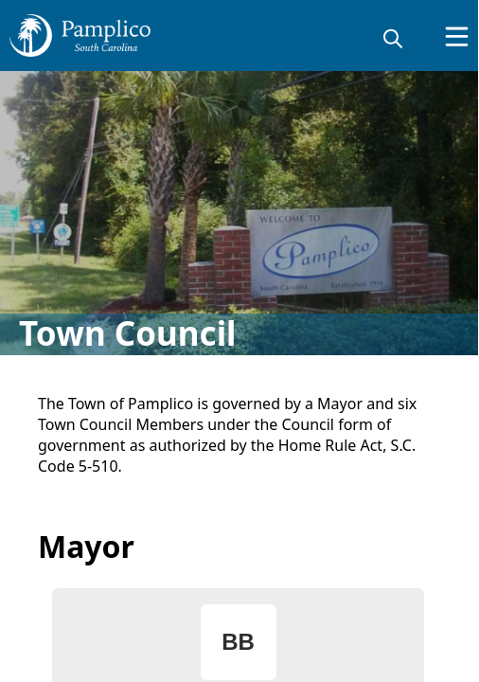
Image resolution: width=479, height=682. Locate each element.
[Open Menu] (456, 36)
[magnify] (393, 38)
